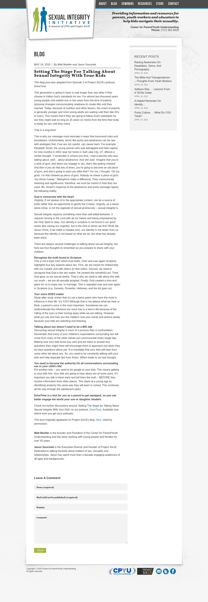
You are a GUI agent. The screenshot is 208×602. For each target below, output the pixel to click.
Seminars (128, 4)
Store (160, 4)
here (98, 419)
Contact (173, 4)
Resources (145, 4)
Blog (114, 4)
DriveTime (95, 409)
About (103, 4)
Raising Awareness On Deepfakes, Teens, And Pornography (147, 66)
